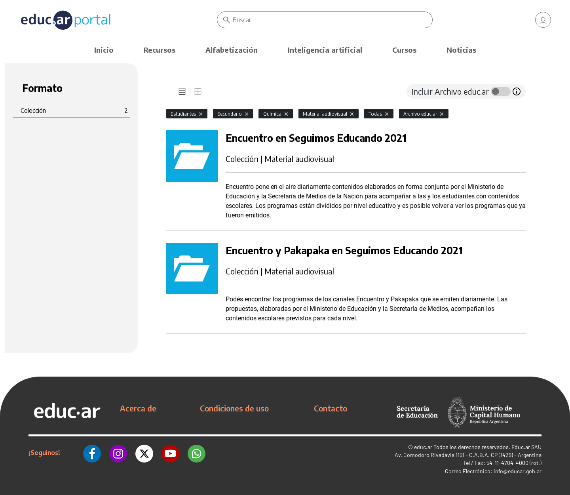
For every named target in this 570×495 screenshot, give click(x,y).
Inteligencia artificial (325, 49)
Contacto (330, 408)
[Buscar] (332, 20)
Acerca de (138, 408)
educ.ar (423, 447)
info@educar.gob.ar (518, 471)
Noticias (461, 49)
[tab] (182, 91)
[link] (543, 20)
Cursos (404, 49)
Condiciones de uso (234, 408)
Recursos (159, 49)
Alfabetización (231, 49)
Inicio (104, 49)
